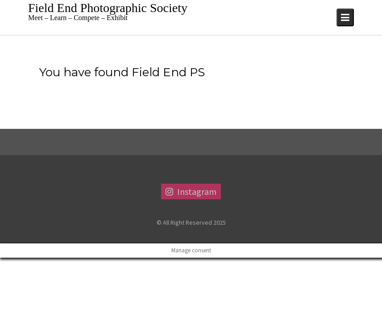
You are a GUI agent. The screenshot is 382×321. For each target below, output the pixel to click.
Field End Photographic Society (107, 8)
